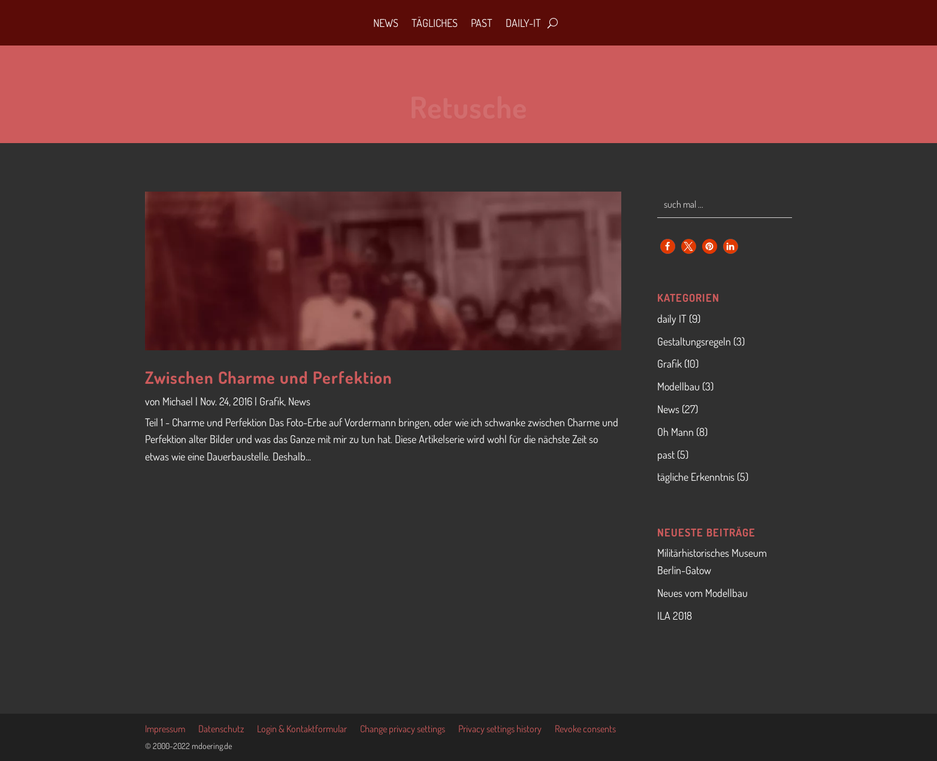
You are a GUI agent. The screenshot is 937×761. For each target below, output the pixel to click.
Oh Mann (675, 431)
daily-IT (523, 22)
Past (481, 22)
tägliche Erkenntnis (696, 476)
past (666, 454)
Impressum (165, 729)
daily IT (672, 318)
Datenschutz (221, 729)
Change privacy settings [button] (402, 729)
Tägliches (435, 22)
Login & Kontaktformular (302, 729)
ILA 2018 (674, 615)
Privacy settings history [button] (500, 729)
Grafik (271, 401)
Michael (177, 401)
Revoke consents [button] (585, 729)
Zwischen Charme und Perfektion (268, 377)
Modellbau (678, 386)
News (385, 22)
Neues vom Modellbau (702, 592)
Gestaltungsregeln (694, 341)
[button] (667, 246)
